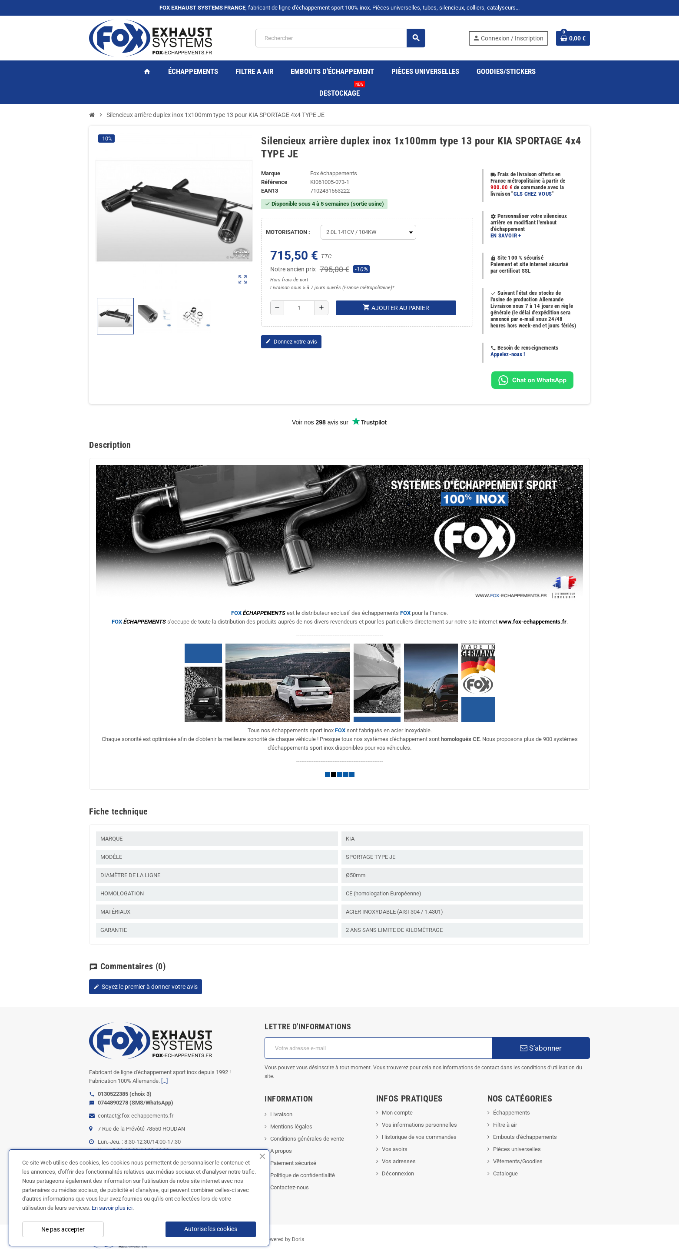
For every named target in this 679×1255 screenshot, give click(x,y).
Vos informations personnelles (419, 1124)
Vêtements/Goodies (518, 1161)
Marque (270, 173)
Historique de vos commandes (419, 1137)
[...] (164, 1081)
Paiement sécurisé (293, 1163)
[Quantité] (299, 308)
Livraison (281, 1114)
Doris (298, 1239)
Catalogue (505, 1173)
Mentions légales (291, 1126)
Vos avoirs (394, 1149)
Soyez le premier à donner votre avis (145, 986)
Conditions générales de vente (307, 1138)
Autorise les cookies (210, 1228)
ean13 (269, 190)
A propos (281, 1151)
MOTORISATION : (288, 232)
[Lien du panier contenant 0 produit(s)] (573, 38)
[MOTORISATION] (368, 232)
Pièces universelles (517, 1149)
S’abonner (541, 1048)
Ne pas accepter (63, 1229)
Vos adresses (399, 1161)
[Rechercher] (339, 38)
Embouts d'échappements (525, 1137)
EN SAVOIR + (505, 235)
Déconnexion (398, 1173)
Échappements (511, 1112)
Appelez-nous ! (507, 354)
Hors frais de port (289, 280)
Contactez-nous (289, 1187)
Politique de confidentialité (302, 1175)
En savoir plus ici (112, 1208)
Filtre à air (505, 1124)
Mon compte (397, 1112)
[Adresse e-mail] (378, 1048)
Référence (274, 182)
